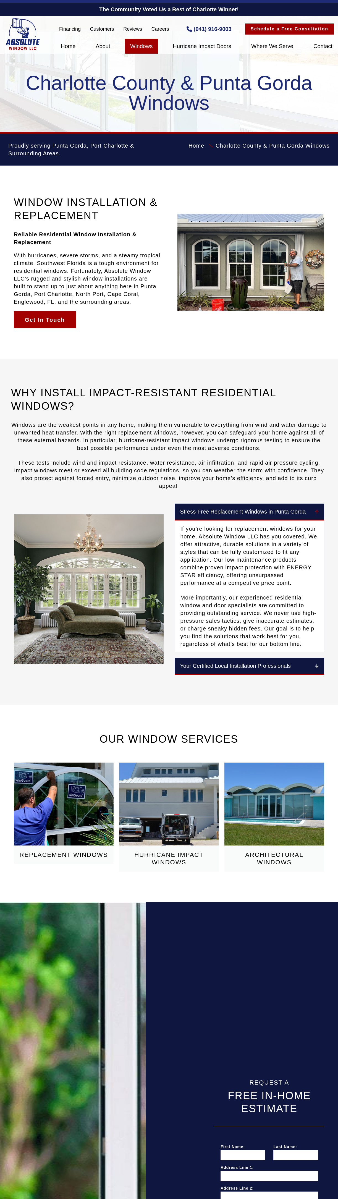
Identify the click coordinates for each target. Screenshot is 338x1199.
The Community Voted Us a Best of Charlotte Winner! (169, 9)
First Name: (276, 1147)
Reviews (132, 29)
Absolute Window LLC (23, 34)
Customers (102, 29)
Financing (70, 29)
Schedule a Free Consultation (289, 29)
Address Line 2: (280, 1188)
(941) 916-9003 (209, 29)
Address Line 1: (280, 1167)
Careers (160, 29)
